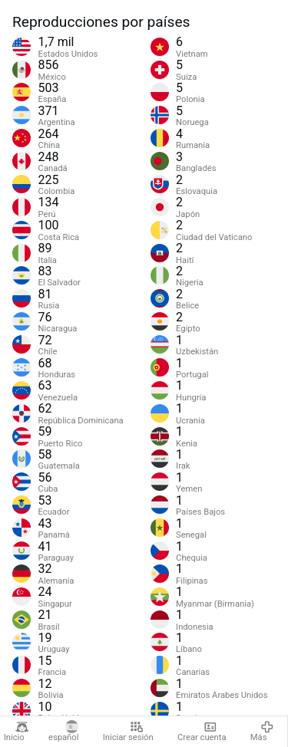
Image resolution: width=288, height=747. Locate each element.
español (63, 731)
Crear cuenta (201, 731)
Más (261, 731)
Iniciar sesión (128, 731)
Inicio (16, 731)
